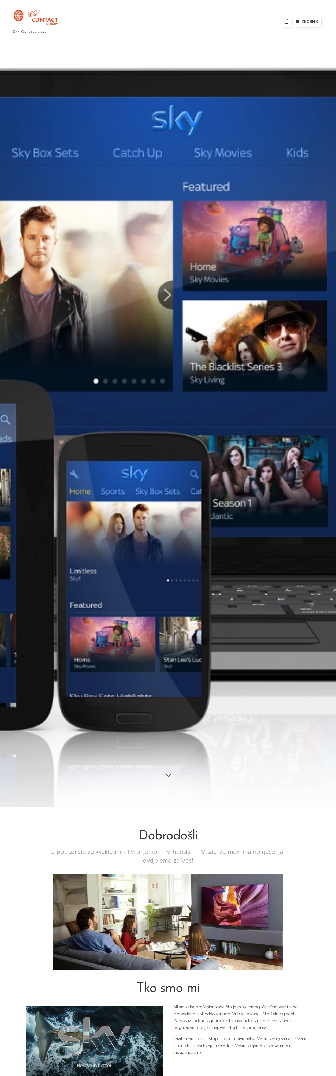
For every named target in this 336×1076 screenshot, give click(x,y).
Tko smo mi (168, 988)
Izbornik (307, 21)
